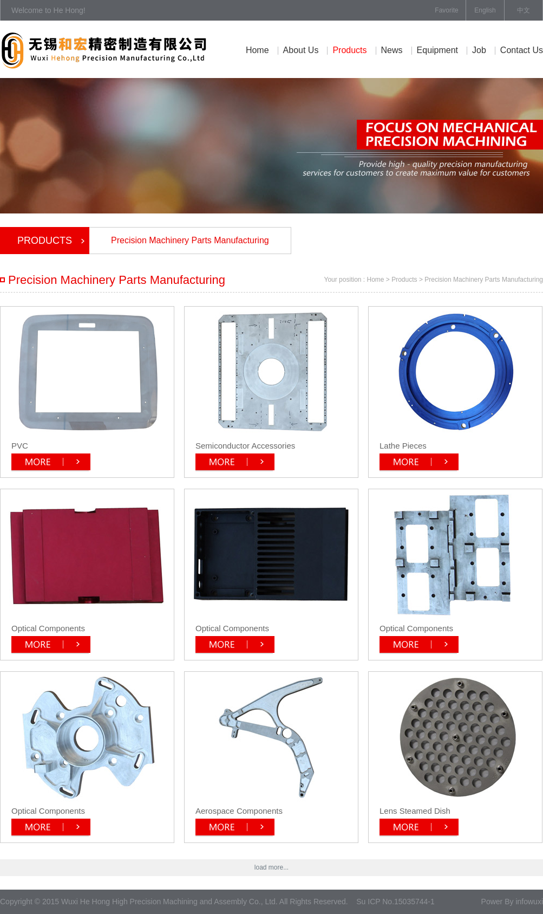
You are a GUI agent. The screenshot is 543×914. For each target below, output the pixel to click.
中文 (523, 10)
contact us (521, 50)
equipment (438, 50)
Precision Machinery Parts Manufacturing (190, 240)
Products (349, 50)
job (479, 50)
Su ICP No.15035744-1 (395, 901)
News (392, 50)
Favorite (446, 10)
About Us (301, 50)
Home (257, 50)
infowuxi (529, 901)
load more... (271, 867)
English (484, 10)
